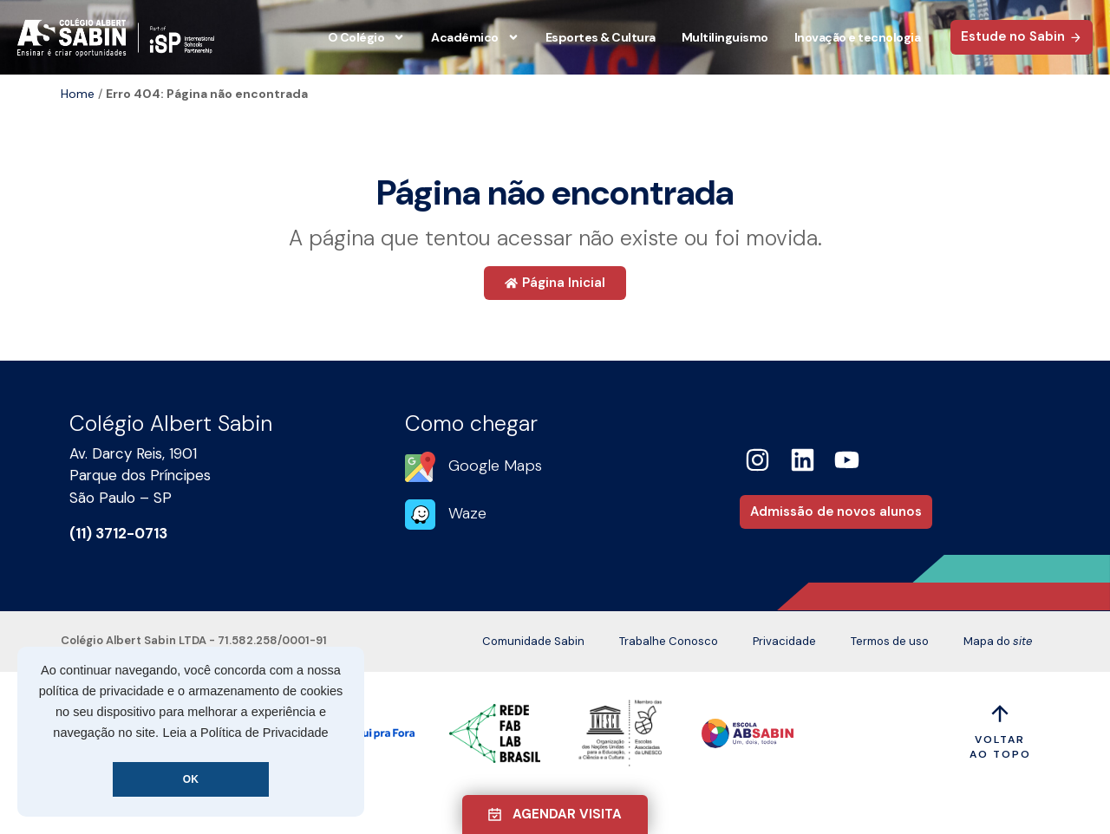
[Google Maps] (420, 467)
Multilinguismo (725, 37)
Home (78, 93)
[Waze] (420, 514)
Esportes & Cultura (600, 37)
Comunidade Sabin (533, 641)
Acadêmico (475, 37)
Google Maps (495, 465)
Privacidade (784, 641)
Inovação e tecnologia (857, 37)
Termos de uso (890, 641)
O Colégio (367, 37)
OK (191, 779)
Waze (467, 513)
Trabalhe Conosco (668, 641)
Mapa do (997, 641)
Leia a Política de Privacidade (246, 733)
